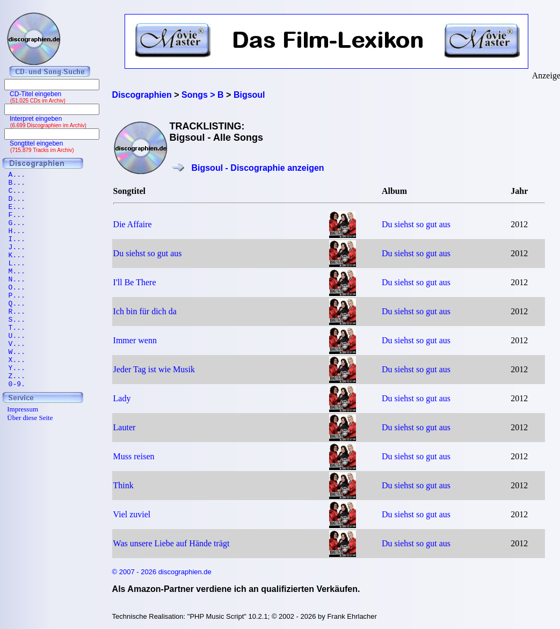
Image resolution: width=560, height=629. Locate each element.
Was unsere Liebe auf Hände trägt (171, 543)
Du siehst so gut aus (416, 224)
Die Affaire (132, 224)
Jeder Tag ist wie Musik (154, 369)
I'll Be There (134, 282)
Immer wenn (135, 340)
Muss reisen (134, 456)
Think (123, 485)
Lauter (124, 427)
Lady (122, 398)
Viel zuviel (132, 514)
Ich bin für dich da (145, 311)
